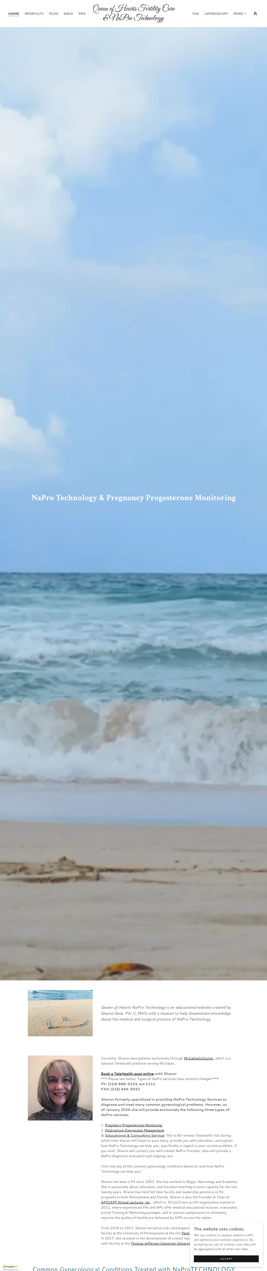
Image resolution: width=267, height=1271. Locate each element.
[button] (239, 13)
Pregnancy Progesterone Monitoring (133, 1125)
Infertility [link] (34, 13)
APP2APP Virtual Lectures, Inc (125, 1202)
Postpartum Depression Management (134, 1130)
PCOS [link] (53, 13)
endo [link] (68, 13)
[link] (133, 19)
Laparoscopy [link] (216, 13)
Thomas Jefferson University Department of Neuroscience (177, 1243)
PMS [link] (82, 13)
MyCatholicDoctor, (199, 1058)
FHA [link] (195, 13)
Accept (228, 1258)
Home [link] (13, 13)
